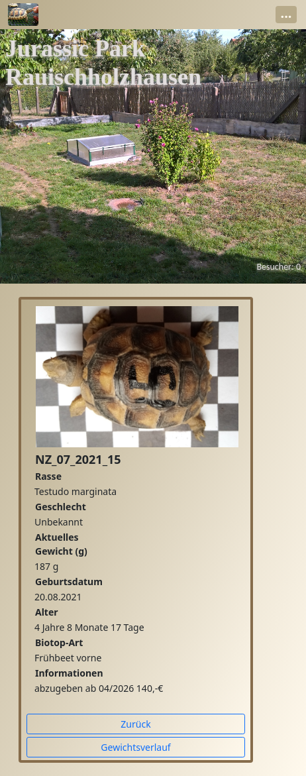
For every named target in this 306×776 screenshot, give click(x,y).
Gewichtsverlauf (135, 747)
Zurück (135, 724)
